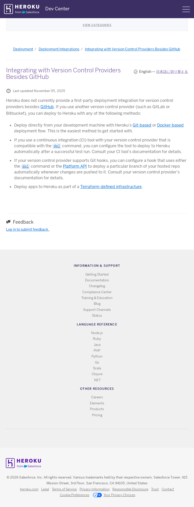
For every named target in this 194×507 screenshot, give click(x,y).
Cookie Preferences (74, 495)
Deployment (23, 49)
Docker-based (170, 125)
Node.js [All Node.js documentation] (97, 333)
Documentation (97, 280)
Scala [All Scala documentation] (97, 368)
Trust (155, 489)
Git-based (142, 125)
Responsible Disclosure (130, 489)
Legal (45, 489)
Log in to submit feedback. (27, 229)
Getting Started (97, 274)
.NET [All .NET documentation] (97, 380)
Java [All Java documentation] (97, 345)
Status (97, 315)
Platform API (75, 166)
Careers (97, 397)
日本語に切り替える (172, 71)
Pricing (97, 415)
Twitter (92, 438)
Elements (97, 403)
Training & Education (97, 298)
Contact (168, 489)
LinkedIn (107, 438)
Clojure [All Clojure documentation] (97, 374)
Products (97, 409)
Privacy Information (95, 489)
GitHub (47, 106)
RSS (85, 438)
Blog (97, 304)
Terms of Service (64, 489)
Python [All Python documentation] (97, 356)
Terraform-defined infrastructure (111, 186)
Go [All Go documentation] (97, 362)
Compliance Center (97, 292)
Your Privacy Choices (114, 495)
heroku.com (29, 489)
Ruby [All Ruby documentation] (97, 339)
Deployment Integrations (59, 49)
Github (100, 438)
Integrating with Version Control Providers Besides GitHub (132, 49)
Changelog (97, 286)
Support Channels (97, 310)
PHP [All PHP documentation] (97, 350)
